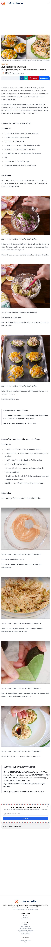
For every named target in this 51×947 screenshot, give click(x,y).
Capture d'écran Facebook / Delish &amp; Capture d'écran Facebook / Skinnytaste (26, 60)
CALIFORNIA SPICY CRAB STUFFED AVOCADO (19, 767)
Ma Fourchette (8, 72)
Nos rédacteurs (25, 926)
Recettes (25, 915)
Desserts (25, 917)
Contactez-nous (25, 934)
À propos (25, 925)
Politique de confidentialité (25, 930)
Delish (13, 423)
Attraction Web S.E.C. (22, 909)
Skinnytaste (15, 791)
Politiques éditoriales (25, 932)
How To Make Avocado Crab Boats (15, 410)
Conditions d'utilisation (25, 928)
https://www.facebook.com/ (14, 826)
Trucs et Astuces (25, 919)
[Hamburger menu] (48, 3)
